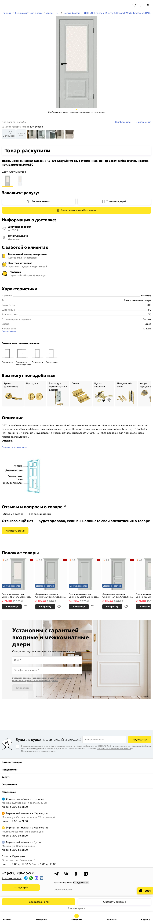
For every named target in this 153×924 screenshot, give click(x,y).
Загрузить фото (21, 134)
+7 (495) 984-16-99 (18, 873)
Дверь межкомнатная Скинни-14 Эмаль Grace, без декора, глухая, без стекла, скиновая (116, 595)
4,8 (140, 560)
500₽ (148, 890)
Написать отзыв (15, 530)
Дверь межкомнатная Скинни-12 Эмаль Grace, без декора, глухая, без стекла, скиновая (49, 595)
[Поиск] (124, 5)
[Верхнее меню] (5, 5)
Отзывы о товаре (13, 513)
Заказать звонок (41, 201)
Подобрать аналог (38, 901)
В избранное (25, 607)
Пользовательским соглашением (38, 751)
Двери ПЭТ (53, 12)
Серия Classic (72, 12)
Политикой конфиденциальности (114, 748)
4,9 (6, 560)
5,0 (40, 560)
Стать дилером (20, 887)
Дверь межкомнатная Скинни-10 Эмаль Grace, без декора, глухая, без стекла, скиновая (83, 595)
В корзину (12, 606)
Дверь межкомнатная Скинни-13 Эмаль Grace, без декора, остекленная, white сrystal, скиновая (16, 595)
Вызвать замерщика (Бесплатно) (78, 210)
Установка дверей (116, 201)
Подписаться (139, 739)
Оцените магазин (63, 889)
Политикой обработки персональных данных (35, 680)
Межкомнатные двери (28, 12)
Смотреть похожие (114, 901)
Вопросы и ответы (40, 513)
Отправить (22, 687)
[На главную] (16, 5)
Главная (6, 12)
